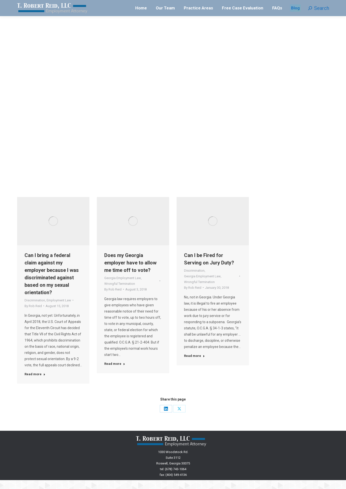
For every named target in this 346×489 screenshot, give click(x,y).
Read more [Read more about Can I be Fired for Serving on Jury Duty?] (194, 365)
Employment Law (59, 309)
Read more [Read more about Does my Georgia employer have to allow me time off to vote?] (114, 372)
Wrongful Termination (119, 292)
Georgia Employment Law (122, 287)
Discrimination (35, 309)
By (33, 315)
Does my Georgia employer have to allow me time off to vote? (130, 271)
